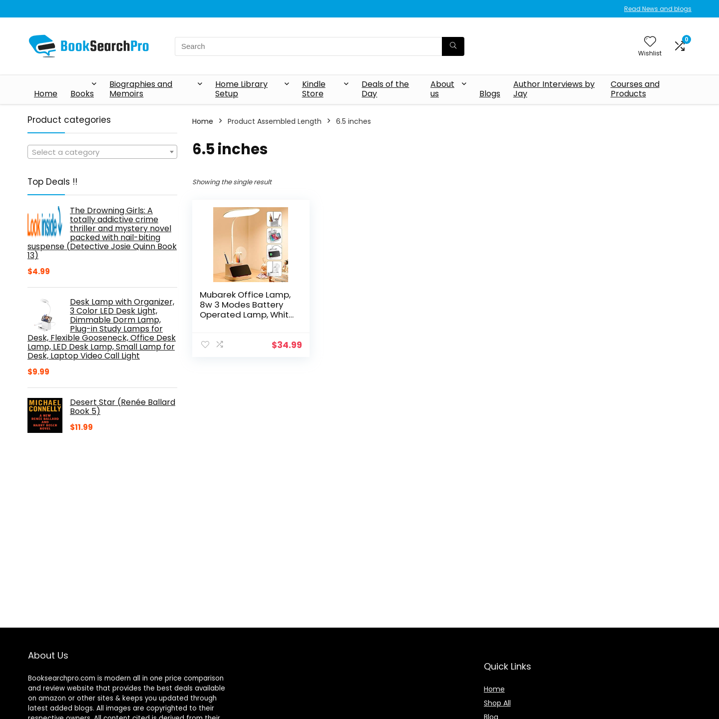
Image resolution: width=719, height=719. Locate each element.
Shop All (497, 703)
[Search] (453, 46)
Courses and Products (635, 88)
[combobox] (102, 152)
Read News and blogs (658, 8)
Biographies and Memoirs (140, 88)
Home (45, 93)
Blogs (489, 93)
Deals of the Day (385, 88)
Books (82, 93)
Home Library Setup (241, 88)
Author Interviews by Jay (554, 88)
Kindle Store (314, 88)
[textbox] (102, 152)
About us (442, 88)
